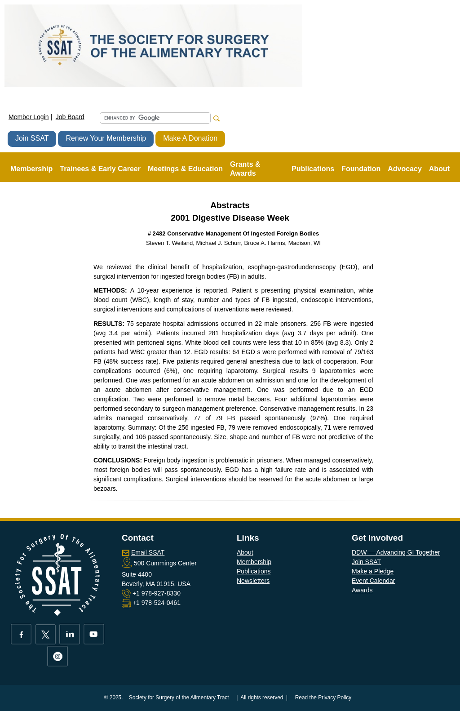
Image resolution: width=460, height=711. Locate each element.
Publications (254, 571)
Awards (362, 590)
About (245, 552)
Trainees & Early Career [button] (100, 169)
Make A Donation (190, 138)
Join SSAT (32, 138)
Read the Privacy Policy (323, 697)
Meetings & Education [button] (185, 169)
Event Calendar (373, 580)
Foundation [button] (360, 169)
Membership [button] (31, 169)
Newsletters (253, 580)
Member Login (29, 116)
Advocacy (405, 169)
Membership (254, 561)
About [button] (439, 169)
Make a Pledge (373, 571)
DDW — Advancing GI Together (396, 552)
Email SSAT (147, 552)
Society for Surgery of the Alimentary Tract (179, 697)
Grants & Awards (245, 168)
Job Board (70, 116)
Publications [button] (313, 169)
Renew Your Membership (106, 138)
